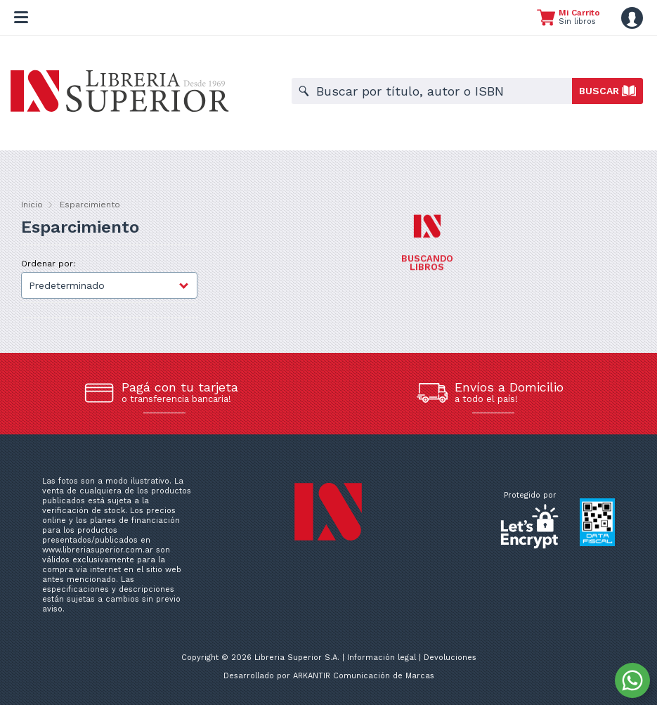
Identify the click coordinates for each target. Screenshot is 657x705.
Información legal (381, 657)
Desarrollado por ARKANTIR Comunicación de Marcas (328, 675)
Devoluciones (450, 657)
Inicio (32, 204)
